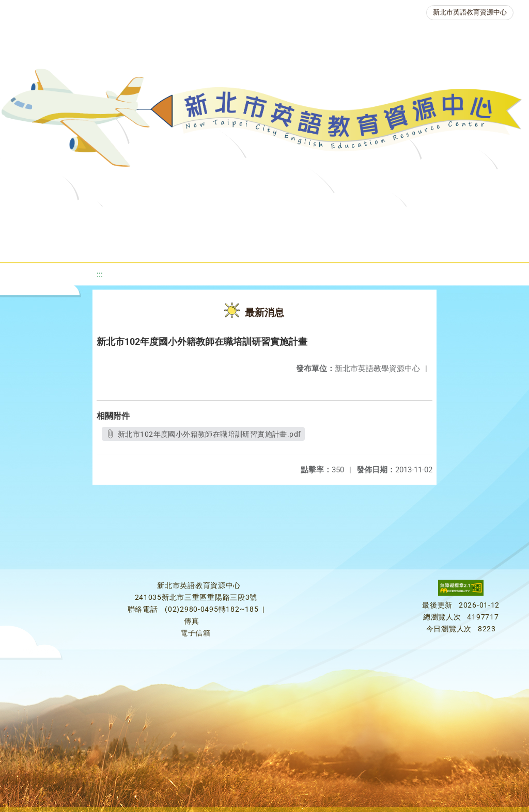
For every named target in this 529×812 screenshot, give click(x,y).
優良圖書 (351, 219)
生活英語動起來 (227, 245)
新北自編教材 (283, 219)
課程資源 (152, 219)
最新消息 (102, 219)
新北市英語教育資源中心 (470, 12)
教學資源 (214, 219)
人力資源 (154, 245)
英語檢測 (413, 219)
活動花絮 (362, 245)
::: (100, 274)
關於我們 (40, 219)
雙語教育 (300, 245)
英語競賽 (475, 219)
